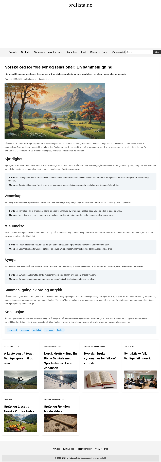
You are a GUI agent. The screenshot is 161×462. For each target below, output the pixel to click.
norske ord (12, 330)
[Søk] (139, 52)
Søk (157, 52)
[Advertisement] (80, 29)
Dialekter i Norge (99, 52)
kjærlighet (37, 330)
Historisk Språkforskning (54, 399)
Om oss (56, 449)
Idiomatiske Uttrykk (76, 52)
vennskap (25, 330)
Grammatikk (118, 52)
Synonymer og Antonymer (48, 52)
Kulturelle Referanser (52, 346)
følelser (60, 330)
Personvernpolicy (84, 449)
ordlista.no (80, 5)
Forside (13, 52)
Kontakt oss (68, 449)
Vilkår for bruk (101, 449)
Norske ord (8, 399)
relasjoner (49, 330)
